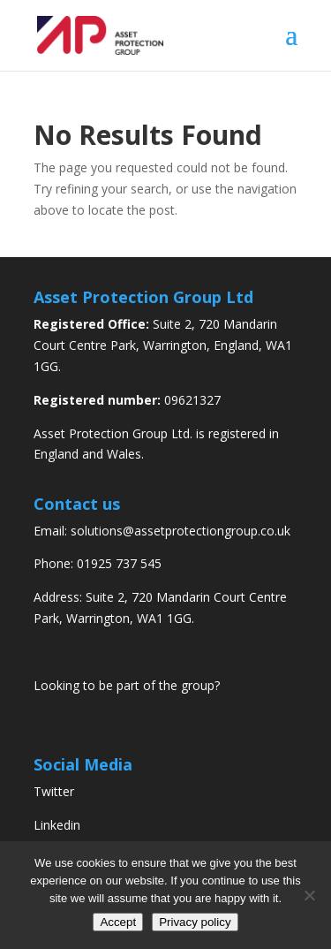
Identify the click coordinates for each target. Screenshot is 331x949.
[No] (309, 895)
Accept (118, 922)
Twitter (54, 791)
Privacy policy (194, 922)
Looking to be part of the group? (127, 685)
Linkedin (57, 824)
